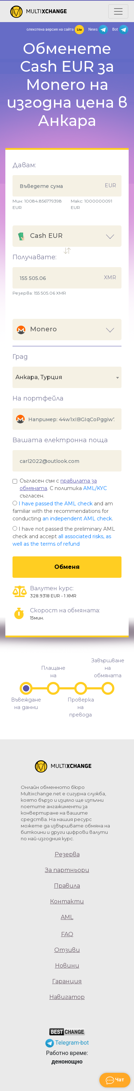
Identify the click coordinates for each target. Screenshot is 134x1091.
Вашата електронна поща (60, 440)
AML (67, 917)
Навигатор (67, 997)
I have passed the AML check (56, 503)
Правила (67, 885)
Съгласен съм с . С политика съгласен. (63, 488)
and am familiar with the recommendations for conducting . (63, 511)
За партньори (67, 870)
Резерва (67, 854)
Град (20, 357)
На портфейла (38, 398)
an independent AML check (77, 518)
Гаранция (67, 981)
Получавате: (34, 257)
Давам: (24, 165)
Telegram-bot (67, 1042)
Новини (67, 965)
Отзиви (67, 950)
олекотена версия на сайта (55, 29)
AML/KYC (95, 488)
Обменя (67, 567)
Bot (120, 29)
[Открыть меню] (118, 11)
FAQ (67, 934)
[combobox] (67, 377)
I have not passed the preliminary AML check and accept (64, 536)
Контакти (67, 901)
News (98, 29)
